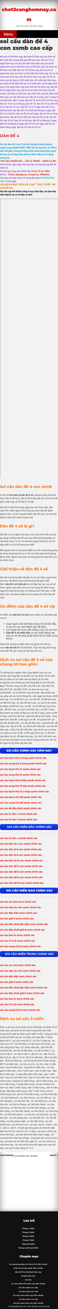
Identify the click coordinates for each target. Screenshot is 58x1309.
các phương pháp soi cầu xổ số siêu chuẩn (28, 1264)
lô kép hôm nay (28, 1276)
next (54, 1155)
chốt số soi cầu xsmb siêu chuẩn (28, 1268)
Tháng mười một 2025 (28, 1248)
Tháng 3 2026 (28, 1232)
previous (6, 1155)
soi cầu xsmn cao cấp (28, 1291)
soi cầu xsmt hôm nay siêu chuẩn (28, 1303)
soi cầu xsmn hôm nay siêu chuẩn (28, 1295)
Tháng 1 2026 (28, 1240)
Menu (8, 34)
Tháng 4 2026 (28, 1229)
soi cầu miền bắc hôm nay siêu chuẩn (28, 1284)
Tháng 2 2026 (28, 1236)
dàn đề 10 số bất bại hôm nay (28, 1272)
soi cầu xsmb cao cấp (28, 1288)
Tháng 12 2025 (28, 1244)
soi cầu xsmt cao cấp (28, 1299)
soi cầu (28, 1280)
